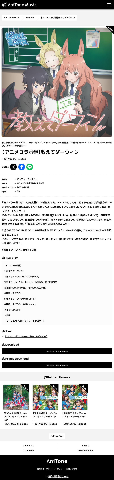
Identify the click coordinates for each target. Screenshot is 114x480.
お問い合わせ (71, 469)
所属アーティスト (85, 450)
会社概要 (40, 469)
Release (30, 17)
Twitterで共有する (13, 167)
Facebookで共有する (21, 167)
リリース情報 (28, 450)
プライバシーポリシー (55, 469)
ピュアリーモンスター (27, 179)
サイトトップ (28, 445)
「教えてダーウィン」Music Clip (19, 249)
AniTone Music (11, 17)
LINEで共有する (29, 167)
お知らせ (86, 445)
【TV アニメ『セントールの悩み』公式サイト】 (26, 336)
